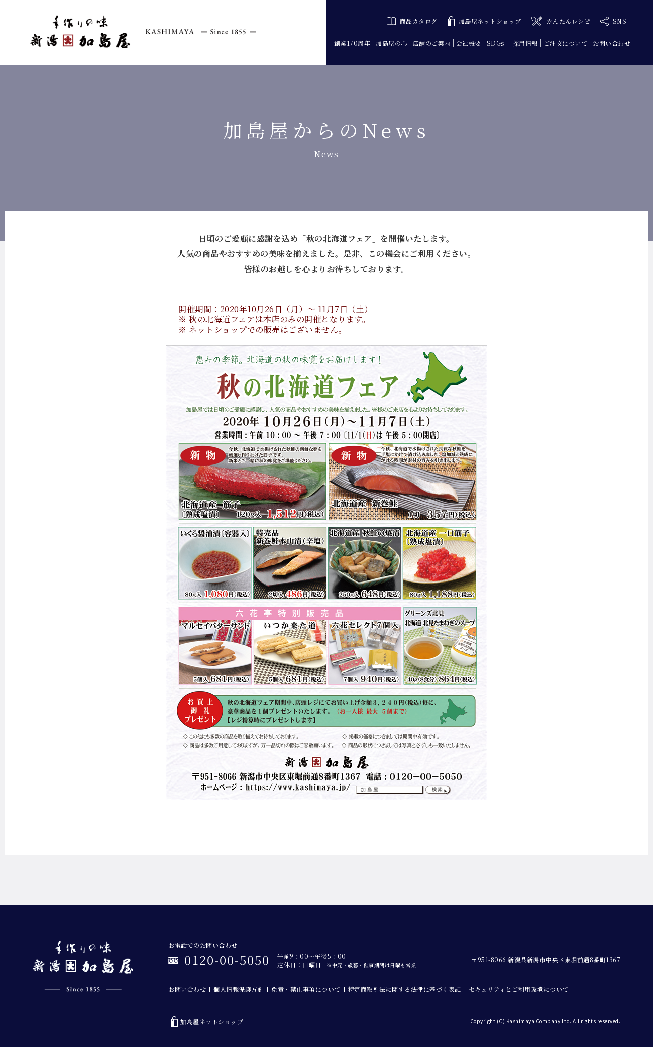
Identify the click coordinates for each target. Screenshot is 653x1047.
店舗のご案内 (432, 43)
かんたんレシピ (560, 21)
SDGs (495, 43)
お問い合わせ (611, 43)
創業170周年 (352, 43)
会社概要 (468, 43)
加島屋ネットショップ (484, 21)
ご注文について (565, 43)
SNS (613, 21)
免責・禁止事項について (306, 989)
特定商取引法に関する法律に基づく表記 (404, 989)
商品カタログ (412, 21)
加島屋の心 (391, 43)
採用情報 (525, 43)
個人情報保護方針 (238, 989)
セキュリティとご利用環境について (519, 989)
